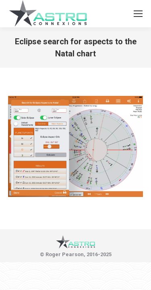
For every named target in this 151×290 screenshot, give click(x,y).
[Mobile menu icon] (138, 14)
